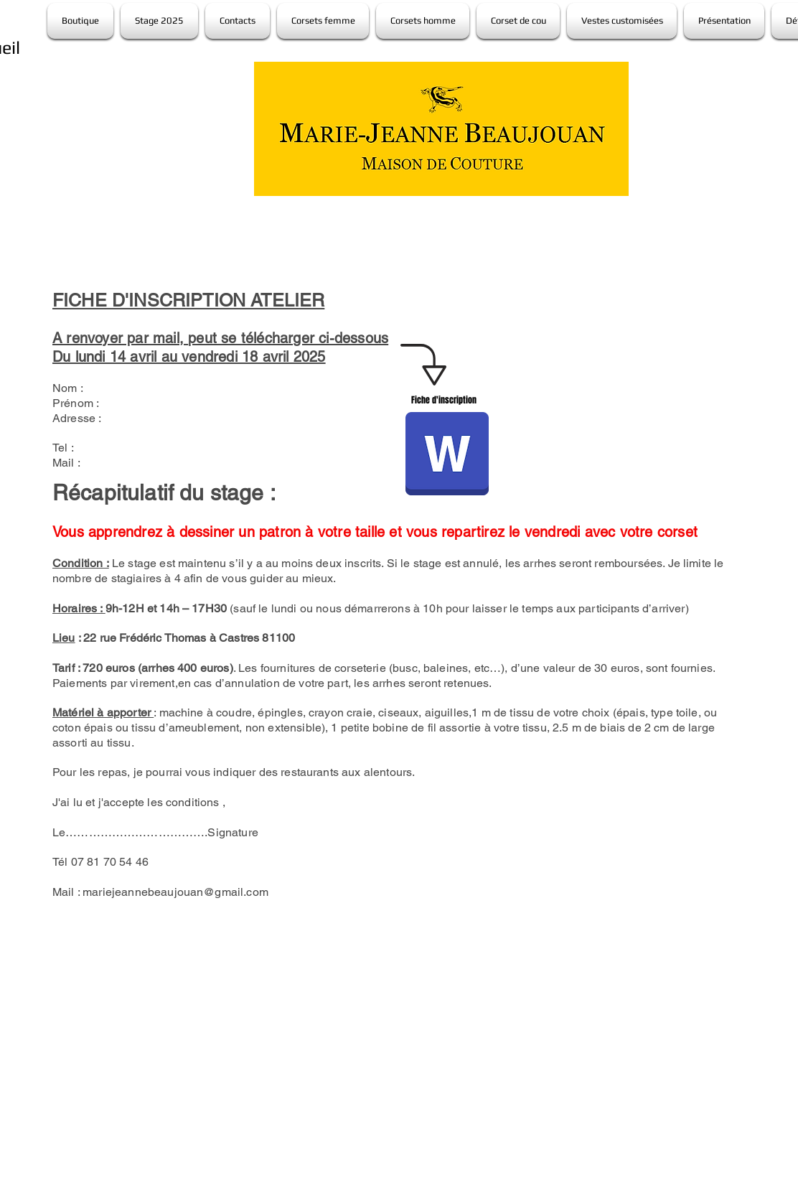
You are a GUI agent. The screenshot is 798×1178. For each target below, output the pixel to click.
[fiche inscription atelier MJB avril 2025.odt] (447, 455)
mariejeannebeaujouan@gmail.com (175, 892)
